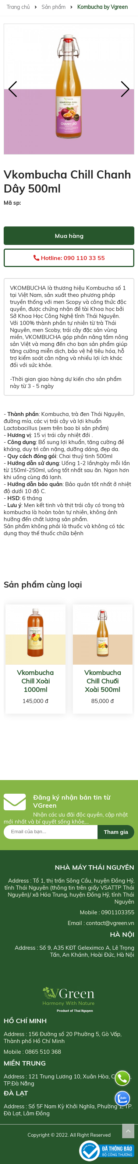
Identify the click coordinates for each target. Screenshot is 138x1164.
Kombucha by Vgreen (102, 7)
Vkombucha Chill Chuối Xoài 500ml (102, 681)
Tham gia (116, 832)
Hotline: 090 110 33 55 (69, 257)
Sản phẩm (54, 7)
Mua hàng (69, 235)
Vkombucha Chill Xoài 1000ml (35, 681)
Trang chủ (18, 7)
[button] (125, 89)
